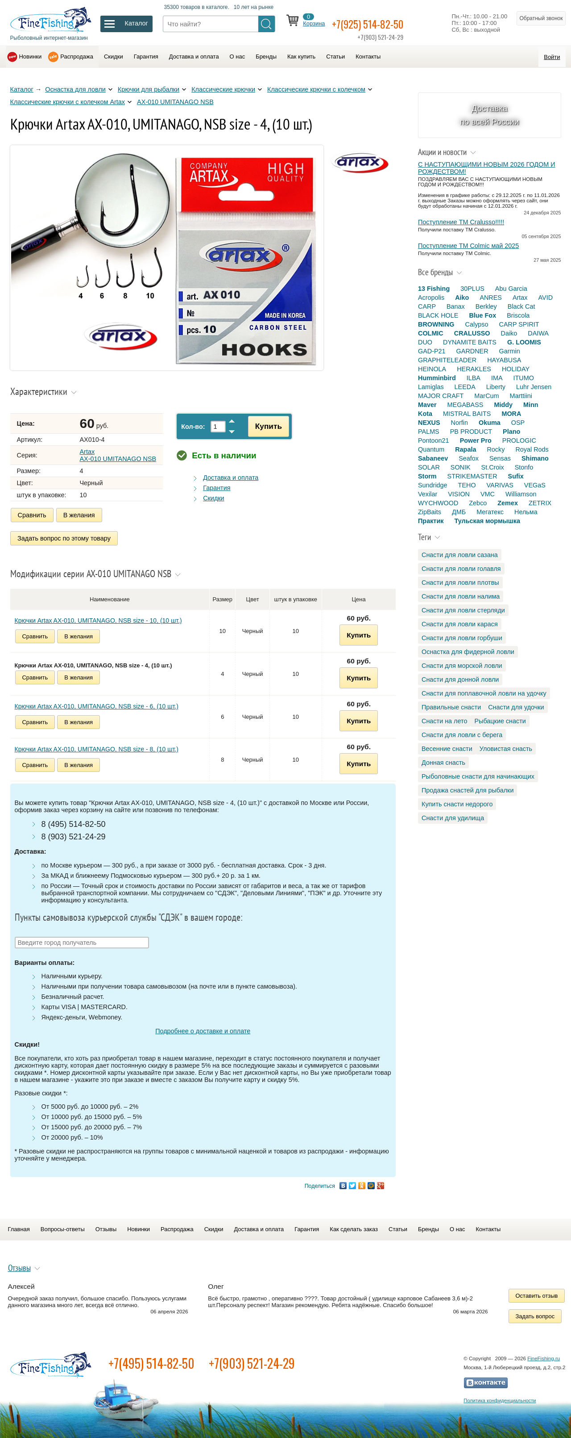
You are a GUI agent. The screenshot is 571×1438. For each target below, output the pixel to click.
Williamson (521, 494)
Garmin (509, 351)
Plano (511, 431)
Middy (503, 404)
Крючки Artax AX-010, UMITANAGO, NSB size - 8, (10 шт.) (96, 746)
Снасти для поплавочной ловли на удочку (484, 693)
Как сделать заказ (354, 1226)
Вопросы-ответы (63, 1226)
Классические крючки (223, 89)
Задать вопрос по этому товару (64, 536)
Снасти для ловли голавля (461, 568)
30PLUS (472, 288)
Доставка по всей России (489, 115)
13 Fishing (434, 288)
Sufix (516, 476)
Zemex (507, 503)
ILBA (473, 378)
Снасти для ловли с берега (462, 734)
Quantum (431, 449)
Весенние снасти (447, 748)
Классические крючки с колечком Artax (67, 101)
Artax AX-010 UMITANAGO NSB (118, 455)
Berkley (486, 306)
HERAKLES (474, 369)
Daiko (509, 333)
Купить (264, 426)
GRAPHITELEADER (447, 360)
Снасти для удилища (453, 818)
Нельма (526, 512)
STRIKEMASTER (472, 476)
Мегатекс (490, 512)
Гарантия (146, 56)
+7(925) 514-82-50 (379, 23)
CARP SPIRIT (519, 324)
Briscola (518, 315)
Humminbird (437, 378)
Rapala (465, 449)
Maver (427, 404)
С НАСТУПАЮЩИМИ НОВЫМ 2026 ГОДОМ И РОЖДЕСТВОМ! (486, 168)
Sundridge (432, 485)
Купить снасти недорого (457, 804)
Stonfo (524, 467)
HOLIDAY (516, 369)
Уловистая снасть (506, 748)
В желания (79, 515)
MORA (511, 413)
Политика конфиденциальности (499, 1397)
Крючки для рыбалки (148, 89)
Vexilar (427, 494)
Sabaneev (433, 458)
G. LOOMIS (524, 342)
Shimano (535, 458)
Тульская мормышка (487, 520)
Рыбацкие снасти (499, 721)
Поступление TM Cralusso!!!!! (461, 222)
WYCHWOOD (438, 503)
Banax (456, 306)
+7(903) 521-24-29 (252, 1360)
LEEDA (465, 386)
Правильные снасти (451, 707)
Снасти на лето (444, 721)
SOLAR (429, 467)
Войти (552, 57)
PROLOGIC (519, 440)
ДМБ (459, 512)
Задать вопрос (535, 1313)
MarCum (486, 395)
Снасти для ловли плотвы (460, 582)
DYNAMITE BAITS (470, 342)
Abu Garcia (511, 288)
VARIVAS (500, 485)
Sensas (500, 458)
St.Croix (492, 467)
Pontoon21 (433, 440)
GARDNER (472, 351)
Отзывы (105, 1226)
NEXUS (429, 422)
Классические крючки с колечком (316, 89)
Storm (427, 476)
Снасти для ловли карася (460, 624)
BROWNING (436, 324)
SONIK (461, 467)
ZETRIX (540, 503)
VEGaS (535, 485)
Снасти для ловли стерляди (463, 610)
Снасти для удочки (516, 707)
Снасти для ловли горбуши (462, 637)
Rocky (496, 449)
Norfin (459, 422)
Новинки (30, 56)
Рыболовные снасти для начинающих (478, 776)
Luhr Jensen (533, 386)
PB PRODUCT (471, 431)
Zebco (478, 503)
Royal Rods (531, 449)
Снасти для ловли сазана (460, 554)
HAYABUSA (504, 360)
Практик (430, 520)
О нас (237, 56)
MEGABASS (465, 404)
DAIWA (538, 333)
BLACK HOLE (438, 315)
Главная (19, 1226)
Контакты (368, 56)
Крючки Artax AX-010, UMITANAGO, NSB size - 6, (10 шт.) (96, 703)
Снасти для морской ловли (462, 665)
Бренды (266, 56)
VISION (459, 494)
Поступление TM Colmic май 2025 (468, 245)
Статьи (335, 56)
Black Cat (521, 306)
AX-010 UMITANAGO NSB (175, 101)
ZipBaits (429, 512)
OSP (518, 422)
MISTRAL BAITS (467, 413)
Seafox (469, 458)
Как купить (301, 56)
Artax (520, 297)
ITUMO (523, 378)
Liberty (495, 386)
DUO (425, 342)
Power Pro (476, 440)
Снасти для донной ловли (460, 679)
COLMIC (430, 333)
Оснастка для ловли (75, 89)
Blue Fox (482, 315)
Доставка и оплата (194, 56)
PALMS (428, 431)
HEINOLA (432, 369)
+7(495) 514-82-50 (151, 1360)
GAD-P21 (432, 351)
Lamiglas (431, 386)
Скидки (113, 56)
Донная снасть (443, 762)
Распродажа (76, 56)
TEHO (467, 485)
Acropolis (431, 297)
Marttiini (521, 395)
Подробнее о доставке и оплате (202, 1027)
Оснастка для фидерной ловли (468, 651)
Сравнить (32, 515)
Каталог (21, 89)
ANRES (491, 297)
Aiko (462, 297)
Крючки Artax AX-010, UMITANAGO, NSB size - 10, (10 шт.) (98, 617)
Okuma (490, 422)
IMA (497, 378)
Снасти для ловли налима (461, 596)
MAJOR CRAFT (440, 395)
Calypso (476, 324)
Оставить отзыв (537, 1292)
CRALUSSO (472, 333)
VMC (487, 494)
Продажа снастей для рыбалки (467, 790)
